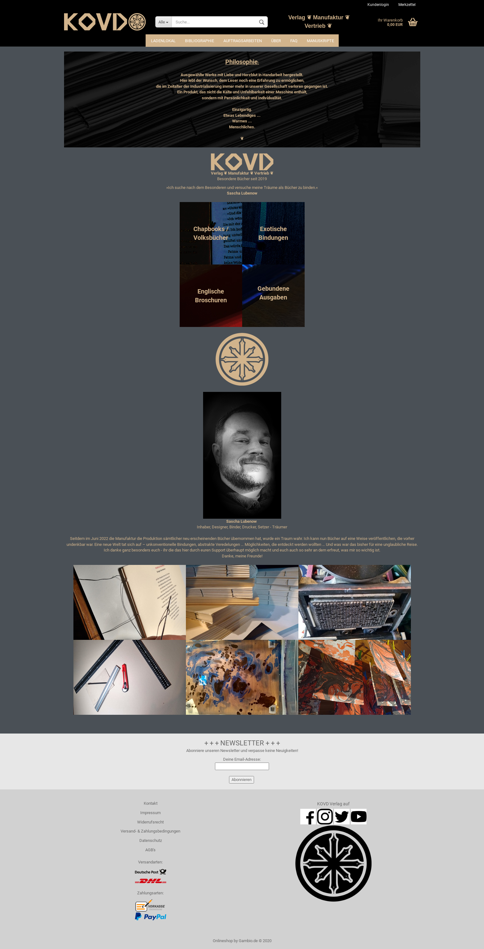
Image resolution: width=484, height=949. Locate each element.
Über (276, 40)
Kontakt (150, 803)
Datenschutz (150, 840)
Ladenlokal (163, 40)
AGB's (150, 850)
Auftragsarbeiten (242, 40)
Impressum (150, 812)
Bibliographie (199, 40)
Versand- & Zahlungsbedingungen (150, 831)
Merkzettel (407, 4)
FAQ (293, 40)
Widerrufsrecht (150, 822)
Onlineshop (223, 940)
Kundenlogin (378, 4)
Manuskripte (320, 40)
